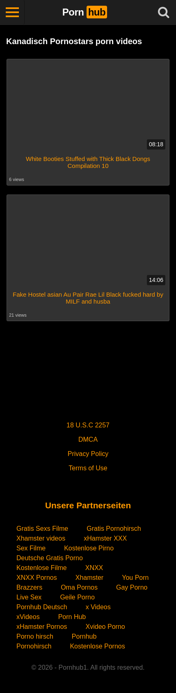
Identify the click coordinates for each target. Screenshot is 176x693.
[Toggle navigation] (12, 12)
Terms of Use (88, 468)
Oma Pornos (79, 587)
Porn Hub (72, 616)
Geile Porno (77, 597)
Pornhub (84, 636)
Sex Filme (31, 548)
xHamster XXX (105, 538)
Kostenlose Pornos (97, 646)
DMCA (88, 439)
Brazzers (29, 587)
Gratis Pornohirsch (114, 528)
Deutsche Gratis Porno (49, 557)
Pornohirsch (33, 646)
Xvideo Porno (105, 626)
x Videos (98, 607)
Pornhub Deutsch (41, 607)
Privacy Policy (88, 453)
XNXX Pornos (36, 577)
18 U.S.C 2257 (88, 425)
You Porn (135, 577)
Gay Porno (131, 587)
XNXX (94, 567)
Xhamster (89, 577)
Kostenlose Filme (41, 567)
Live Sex (28, 597)
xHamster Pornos (41, 626)
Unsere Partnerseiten (88, 505)
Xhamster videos (40, 538)
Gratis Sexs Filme (42, 528)
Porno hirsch (34, 636)
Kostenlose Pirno (89, 548)
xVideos (28, 616)
